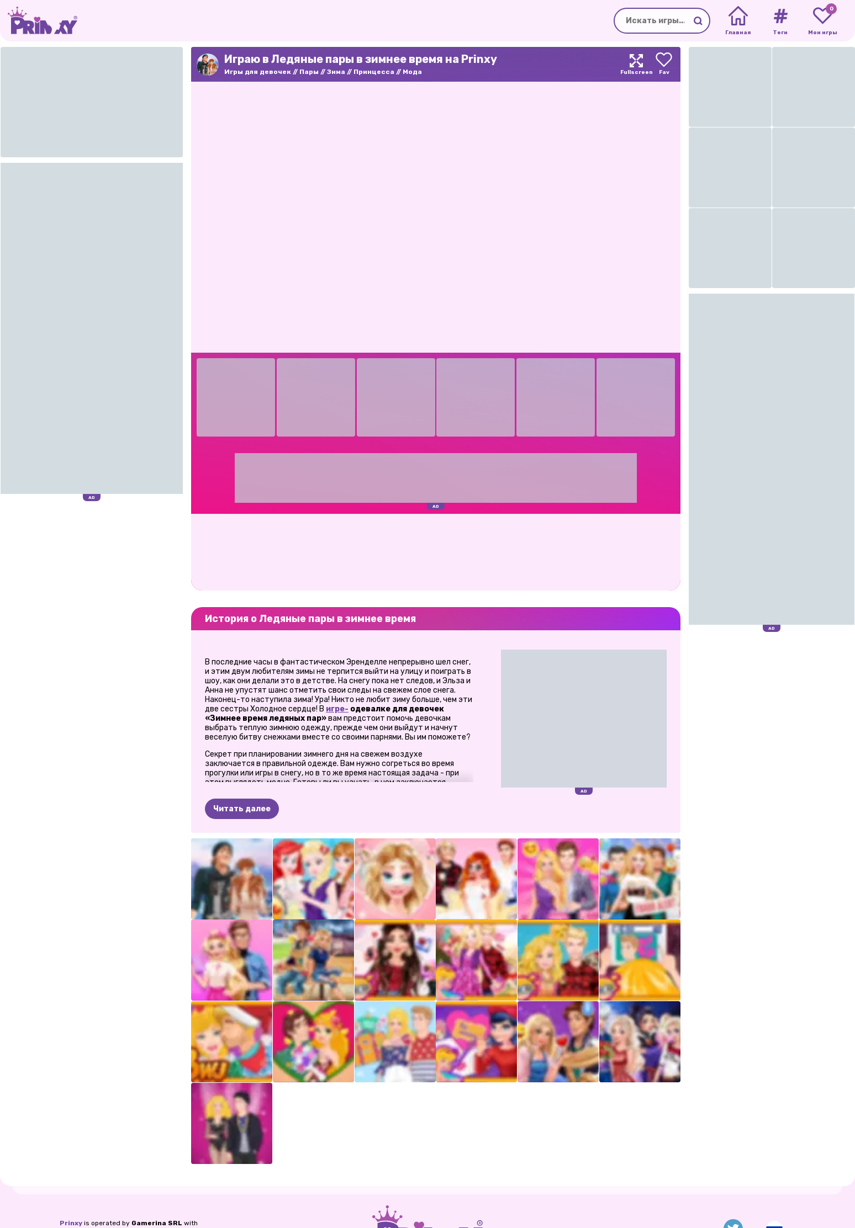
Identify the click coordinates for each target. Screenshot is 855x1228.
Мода (412, 72)
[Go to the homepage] (38, 20)
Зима (336, 72)
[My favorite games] (823, 21)
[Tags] (780, 21)
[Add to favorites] (664, 64)
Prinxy (71, 1223)
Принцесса (373, 72)
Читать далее (242, 809)
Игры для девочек (257, 72)
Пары (309, 72)
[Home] (738, 21)
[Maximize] (636, 64)
